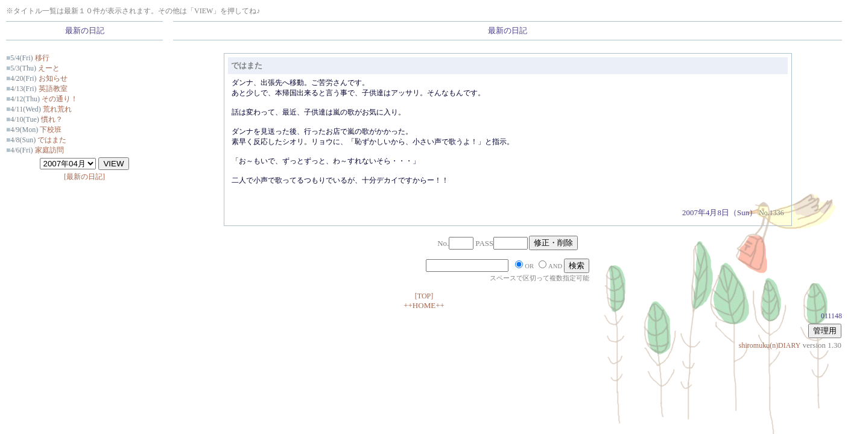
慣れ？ (52, 119)
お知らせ (53, 78)
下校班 (51, 129)
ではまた (51, 140)
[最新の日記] (84, 176)
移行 (42, 58)
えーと (49, 68)
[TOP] (424, 296)
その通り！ (60, 99)
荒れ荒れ (57, 109)
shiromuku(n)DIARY (770, 345)
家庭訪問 (49, 150)
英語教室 (53, 88)
